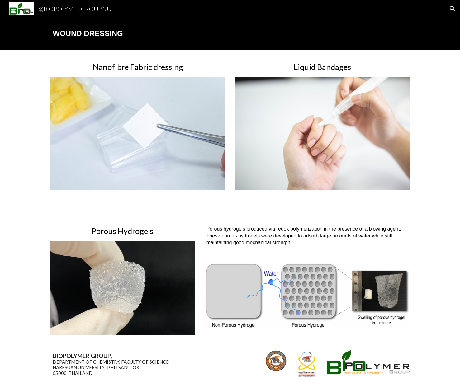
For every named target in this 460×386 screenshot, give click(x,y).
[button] (452, 8)
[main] (230, 33)
